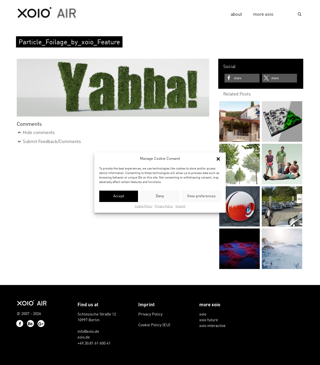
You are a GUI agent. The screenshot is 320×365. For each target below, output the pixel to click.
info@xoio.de (88, 332)
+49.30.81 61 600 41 (94, 344)
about (236, 14)
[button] (218, 158)
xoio (47, 13)
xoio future (208, 320)
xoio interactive (212, 326)
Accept (118, 196)
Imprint (181, 206)
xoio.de (84, 338)
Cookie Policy (143, 206)
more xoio (263, 14)
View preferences (201, 196)
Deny (160, 196)
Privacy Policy (164, 206)
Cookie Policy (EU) (154, 325)
